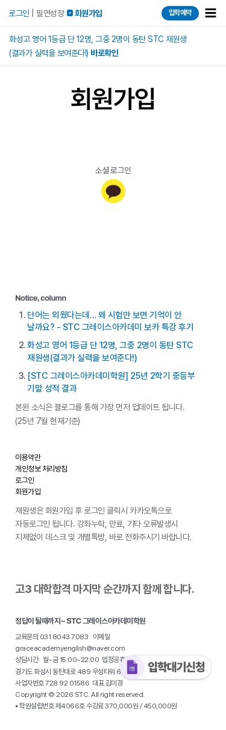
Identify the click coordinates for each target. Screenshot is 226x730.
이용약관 (27, 457)
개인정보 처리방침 (41, 468)
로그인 (19, 13)
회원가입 (27, 491)
